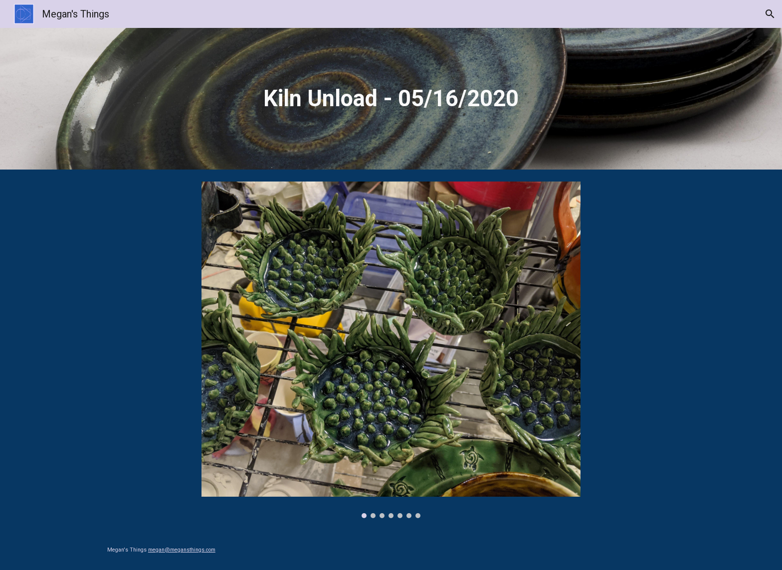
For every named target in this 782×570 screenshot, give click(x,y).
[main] (391, 99)
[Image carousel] (391, 350)
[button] (770, 14)
